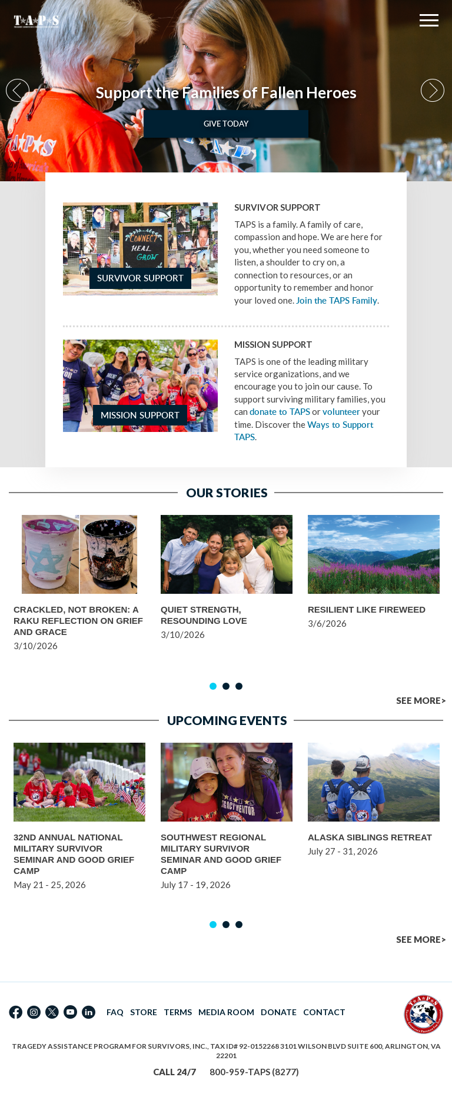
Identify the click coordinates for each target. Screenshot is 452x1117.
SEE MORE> (421, 700)
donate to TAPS (280, 411)
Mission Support (140, 415)
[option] (226, 90)
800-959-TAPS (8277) (254, 1071)
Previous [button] (18, 91)
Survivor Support (140, 278)
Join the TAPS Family (336, 300)
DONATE (279, 1012)
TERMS (178, 1012)
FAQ (115, 1012)
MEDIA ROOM (226, 1012)
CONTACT (324, 1012)
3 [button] (238, 686)
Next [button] (433, 91)
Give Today (226, 123)
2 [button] (226, 686)
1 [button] (213, 686)
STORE (143, 1012)
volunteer (341, 411)
